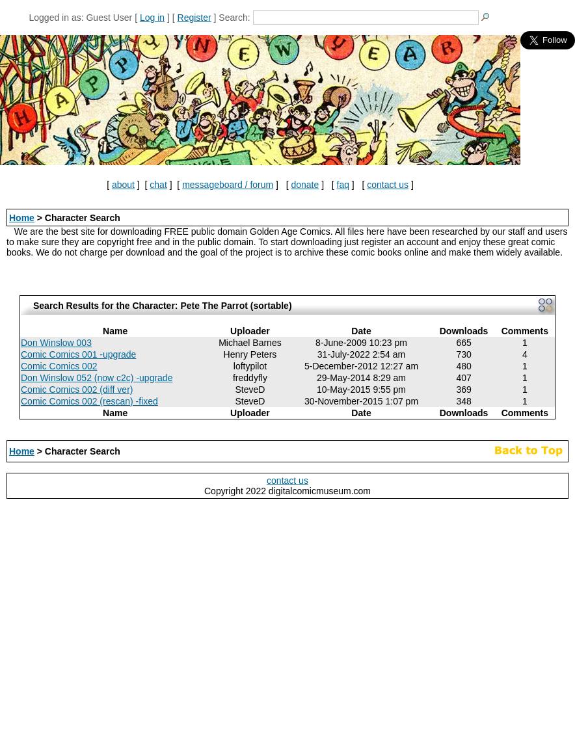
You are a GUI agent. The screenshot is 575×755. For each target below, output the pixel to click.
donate (305, 184)
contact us (387, 184)
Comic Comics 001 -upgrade (78, 354)
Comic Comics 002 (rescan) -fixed (89, 401)
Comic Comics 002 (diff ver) (77, 389)
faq (343, 184)
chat (158, 184)
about (123, 184)
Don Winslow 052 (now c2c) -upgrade (96, 378)
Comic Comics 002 (59, 366)
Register (194, 17)
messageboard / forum (227, 184)
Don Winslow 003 (56, 343)
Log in (152, 17)
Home (21, 218)
